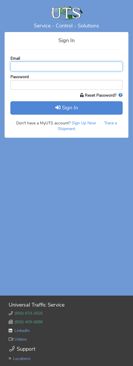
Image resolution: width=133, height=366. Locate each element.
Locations (22, 358)
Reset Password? (98, 95)
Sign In (66, 107)
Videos (20, 339)
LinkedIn (22, 330)
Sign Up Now (84, 123)
